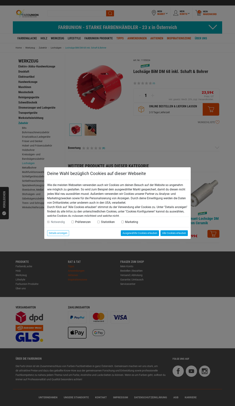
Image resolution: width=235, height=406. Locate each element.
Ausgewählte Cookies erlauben (139, 233)
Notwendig (58, 222)
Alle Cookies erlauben (174, 233)
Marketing (131, 222)
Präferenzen (83, 222)
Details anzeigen (58, 233)
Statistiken (108, 222)
